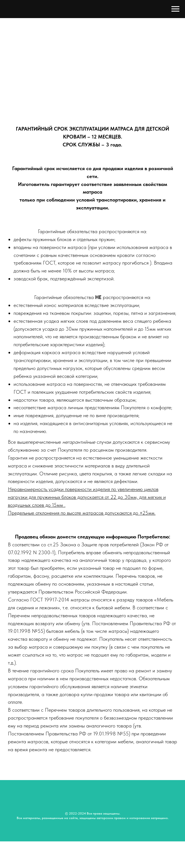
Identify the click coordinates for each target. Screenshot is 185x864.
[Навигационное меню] (175, 9)
